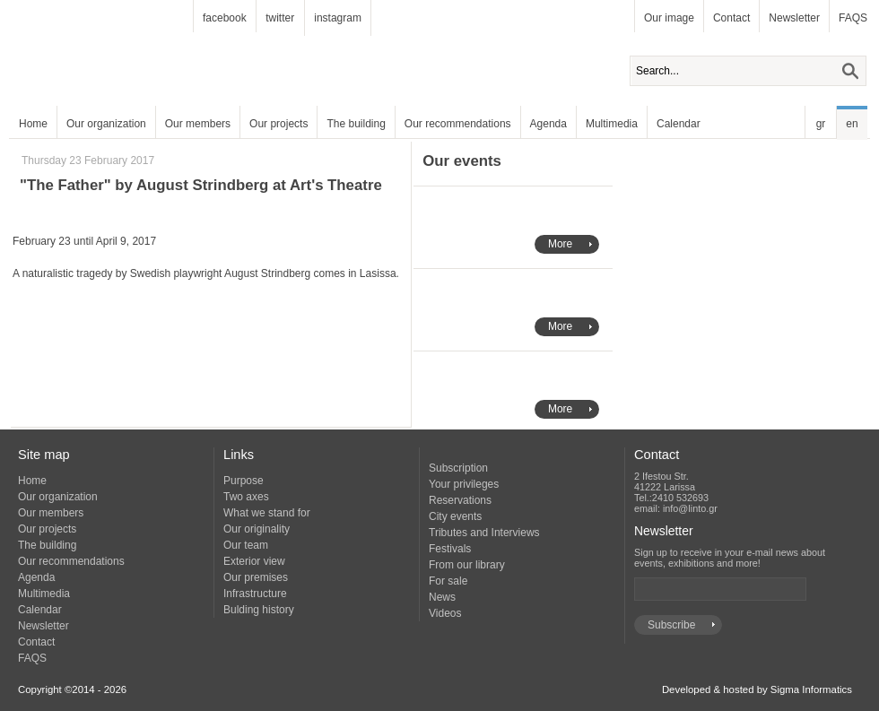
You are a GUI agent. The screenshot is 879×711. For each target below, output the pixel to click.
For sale (448, 581)
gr (821, 123)
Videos (445, 613)
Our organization (106, 123)
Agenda (548, 123)
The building (355, 123)
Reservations (460, 500)
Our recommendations (458, 123)
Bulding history (258, 609)
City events (455, 516)
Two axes (246, 496)
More (560, 244)
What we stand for (266, 513)
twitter (279, 18)
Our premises (255, 577)
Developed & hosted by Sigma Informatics (757, 689)
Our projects (278, 123)
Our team (245, 545)
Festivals (450, 548)
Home (33, 123)
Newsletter (794, 18)
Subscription (458, 468)
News (442, 597)
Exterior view (254, 561)
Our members (198, 123)
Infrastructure (255, 593)
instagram (337, 18)
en (851, 123)
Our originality (256, 529)
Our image (669, 18)
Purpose (243, 480)
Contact (731, 18)
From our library (467, 565)
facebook (225, 18)
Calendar (679, 123)
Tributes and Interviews (484, 532)
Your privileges (464, 484)
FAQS (853, 18)
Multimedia (612, 123)
